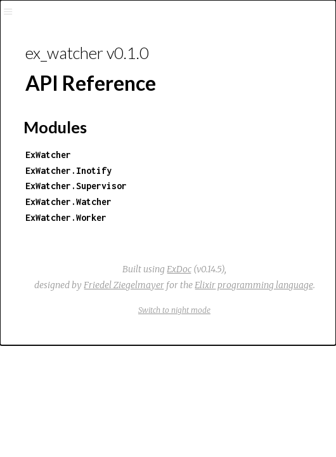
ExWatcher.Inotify (68, 170)
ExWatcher (48, 154)
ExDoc (179, 269)
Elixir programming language (254, 285)
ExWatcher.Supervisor (76, 185)
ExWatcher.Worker (66, 217)
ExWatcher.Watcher (68, 201)
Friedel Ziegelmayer (124, 285)
